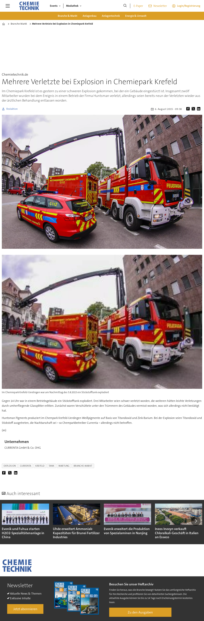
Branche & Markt (67, 16)
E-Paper (138, 6)
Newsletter (160, 6)
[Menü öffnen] (8, 6)
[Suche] (125, 6)
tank (51, 465)
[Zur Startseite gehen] (29, 5)
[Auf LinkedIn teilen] (199, 109)
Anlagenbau (89, 16)
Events (54, 6)
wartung (63, 465)
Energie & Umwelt (135, 16)
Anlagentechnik (111, 16)
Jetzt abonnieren (25, 609)
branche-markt (83, 465)
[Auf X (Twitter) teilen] (193, 109)
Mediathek (72, 6)
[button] (195, 521)
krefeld (40, 465)
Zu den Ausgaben (140, 612)
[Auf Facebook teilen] (188, 109)
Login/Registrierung (188, 6)
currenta (25, 465)
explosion (10, 465)
